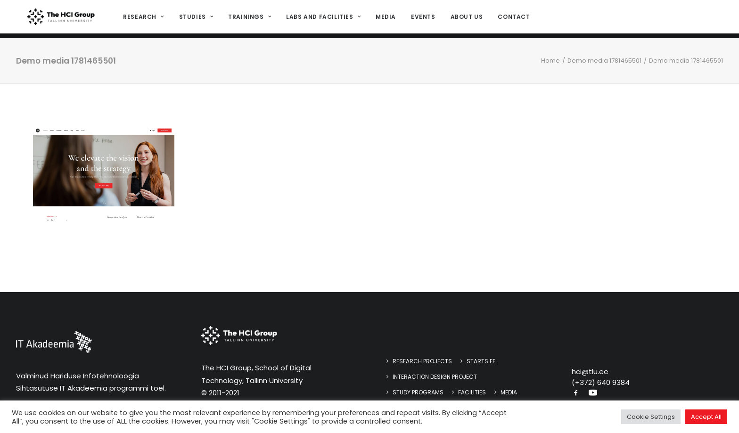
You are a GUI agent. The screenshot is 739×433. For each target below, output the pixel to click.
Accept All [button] (706, 416)
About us (464, 19)
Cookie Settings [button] (651, 416)
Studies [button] (194, 19)
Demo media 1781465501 (604, 60)
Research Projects (422, 361)
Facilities (472, 392)
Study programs (418, 392)
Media (383, 19)
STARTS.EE (481, 361)
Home (550, 60)
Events (421, 19)
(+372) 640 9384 (601, 382)
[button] (576, 394)
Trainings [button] (247, 19)
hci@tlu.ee (590, 371)
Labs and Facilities (321, 19)
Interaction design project (435, 377)
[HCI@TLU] (60, 19)
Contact (512, 19)
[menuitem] (144, 19)
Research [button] (141, 19)
